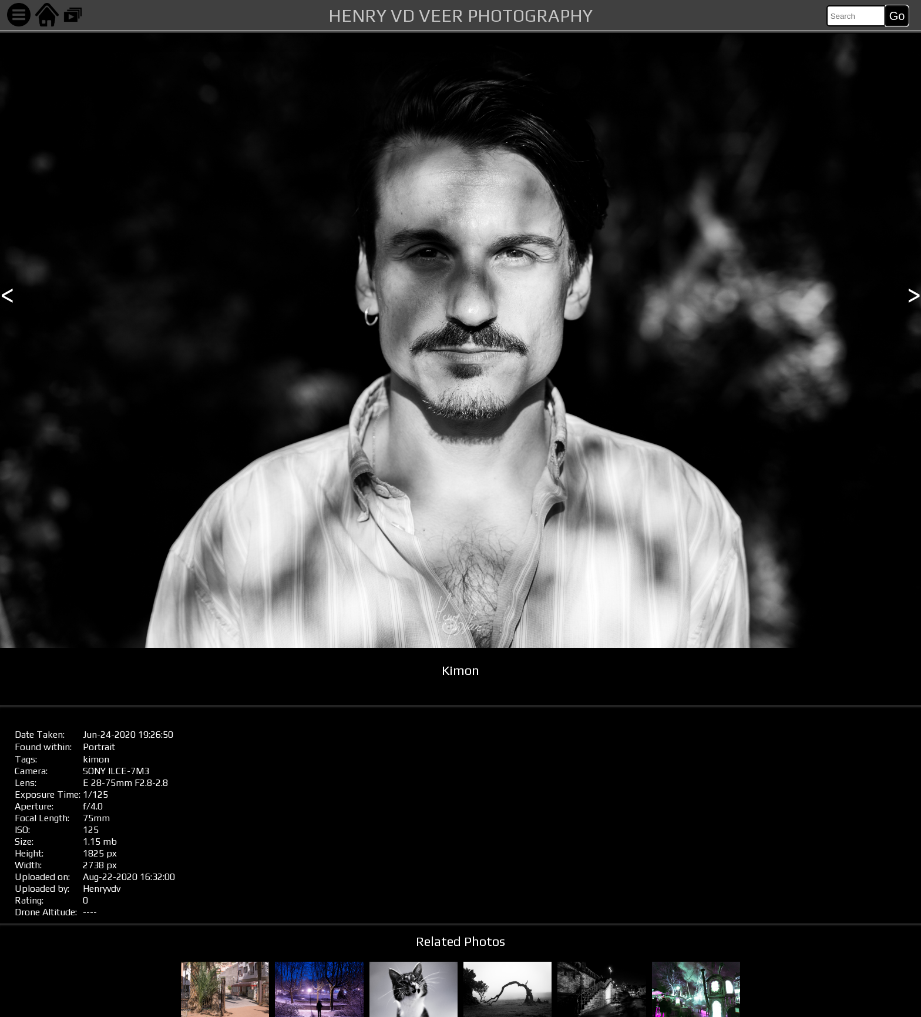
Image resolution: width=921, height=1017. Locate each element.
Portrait (99, 746)
